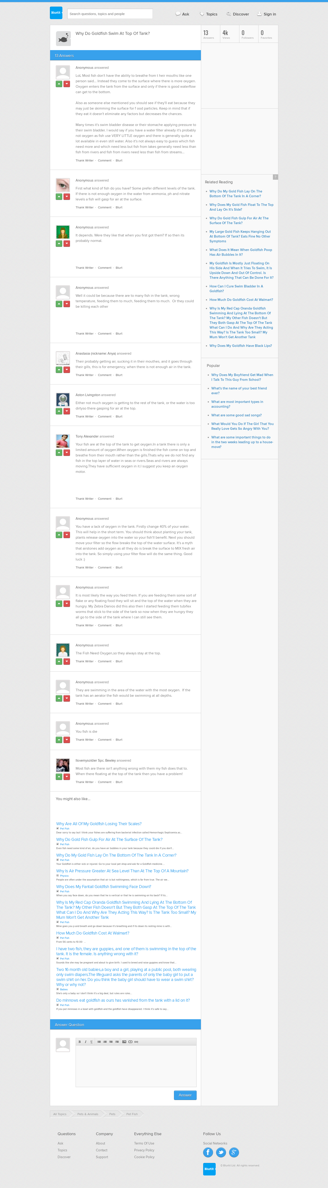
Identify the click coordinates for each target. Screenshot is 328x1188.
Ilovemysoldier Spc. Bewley (96, 760)
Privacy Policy (144, 1150)
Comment (104, 160)
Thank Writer (85, 160)
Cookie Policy (144, 1157)
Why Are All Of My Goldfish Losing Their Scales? (99, 824)
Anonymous (84, 68)
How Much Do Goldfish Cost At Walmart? (92, 933)
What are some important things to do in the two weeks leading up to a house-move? (242, 442)
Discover (237, 14)
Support (102, 1157)
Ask (182, 14)
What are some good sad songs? (236, 415)
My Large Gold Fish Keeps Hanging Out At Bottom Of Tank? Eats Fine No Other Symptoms (240, 236)
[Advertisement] (128, 252)
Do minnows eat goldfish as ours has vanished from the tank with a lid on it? (123, 1000)
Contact (101, 1150)
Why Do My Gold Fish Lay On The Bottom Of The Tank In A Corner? (116, 855)
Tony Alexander (87, 436)
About (100, 1143)
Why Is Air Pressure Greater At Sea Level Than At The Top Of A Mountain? (122, 871)
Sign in (266, 14)
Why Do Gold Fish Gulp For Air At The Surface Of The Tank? (109, 839)
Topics (208, 14)
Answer (185, 1095)
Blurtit (56, 13)
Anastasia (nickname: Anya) (96, 353)
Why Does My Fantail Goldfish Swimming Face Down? (103, 886)
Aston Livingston (88, 395)
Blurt (119, 160)
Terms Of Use (144, 1143)
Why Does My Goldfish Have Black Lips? (241, 346)
